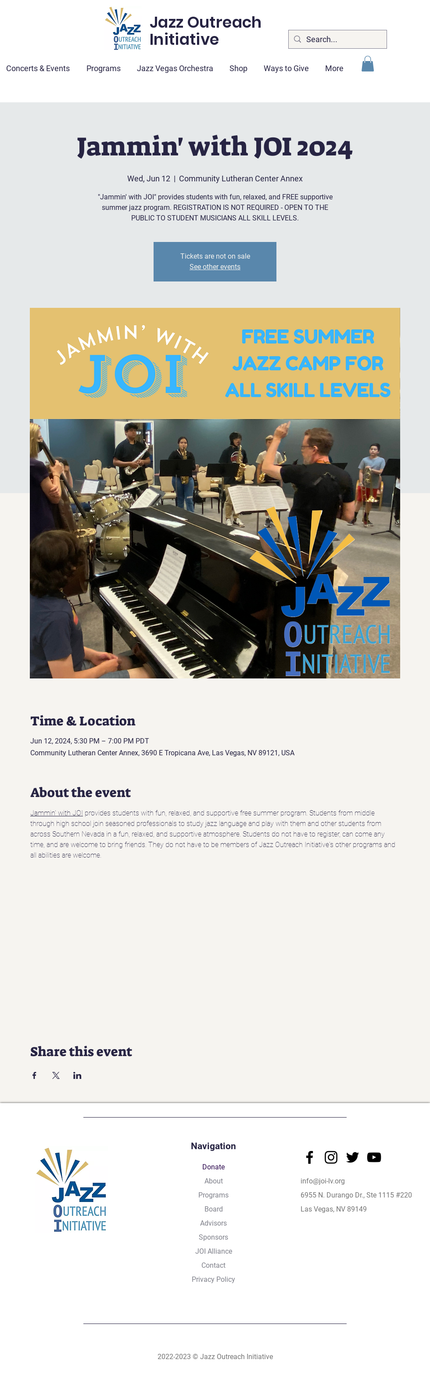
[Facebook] (309, 1157)
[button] (367, 64)
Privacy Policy (213, 1279)
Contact (213, 1265)
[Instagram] (331, 1157)
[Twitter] (352, 1157)
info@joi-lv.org (323, 1181)
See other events (215, 267)
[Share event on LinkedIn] (77, 1075)
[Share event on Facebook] (34, 1075)
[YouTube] (374, 1157)
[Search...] (337, 39)
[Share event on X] (56, 1075)
